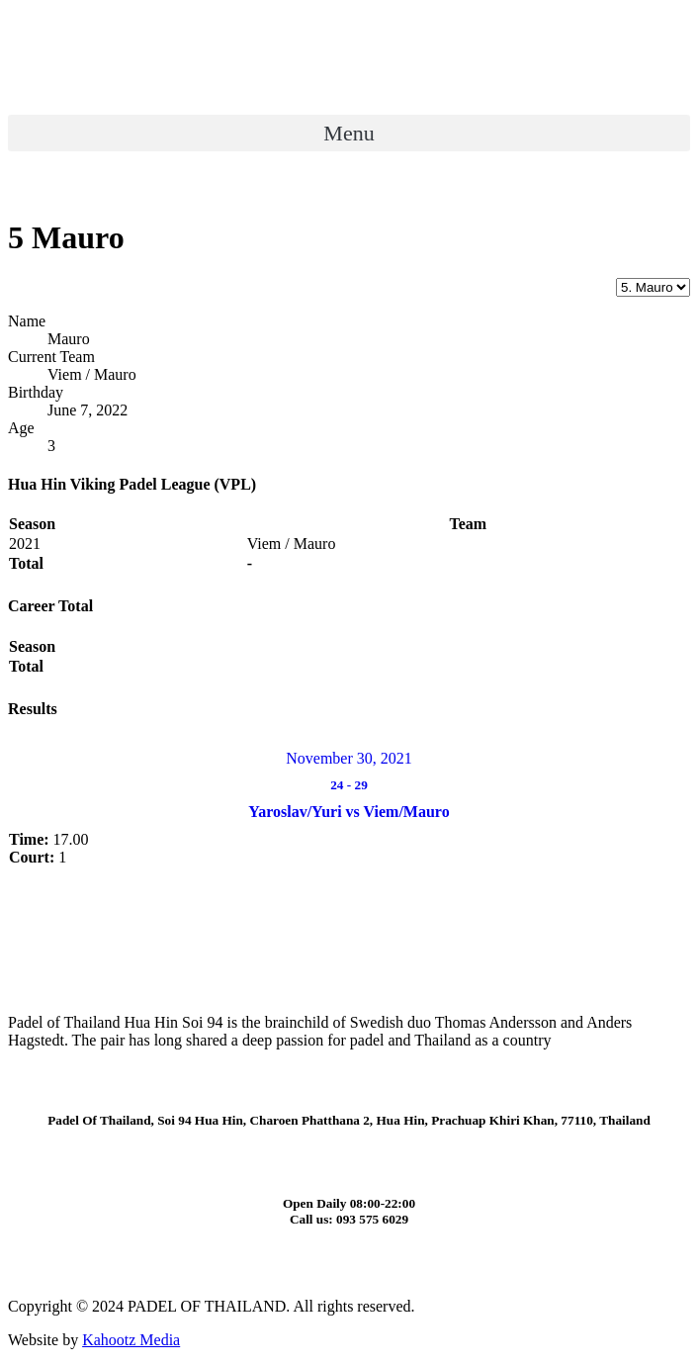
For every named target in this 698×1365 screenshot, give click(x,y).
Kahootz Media (131, 1339)
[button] (349, 133)
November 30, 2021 (349, 758)
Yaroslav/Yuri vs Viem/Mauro (348, 811)
